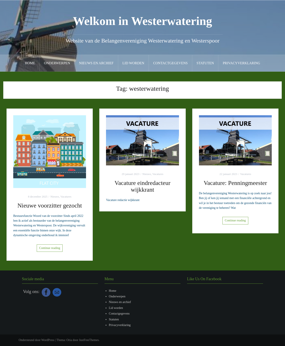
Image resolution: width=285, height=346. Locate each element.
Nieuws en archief (96, 63)
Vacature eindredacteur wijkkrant (142, 186)
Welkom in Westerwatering (142, 21)
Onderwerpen (57, 63)
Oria (69, 340)
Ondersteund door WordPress (36, 340)
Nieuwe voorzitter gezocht (49, 205)
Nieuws (54, 196)
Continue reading (49, 248)
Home (30, 63)
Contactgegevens (170, 63)
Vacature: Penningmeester (235, 183)
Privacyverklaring (241, 63)
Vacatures (65, 196)
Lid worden (133, 63)
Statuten (205, 63)
